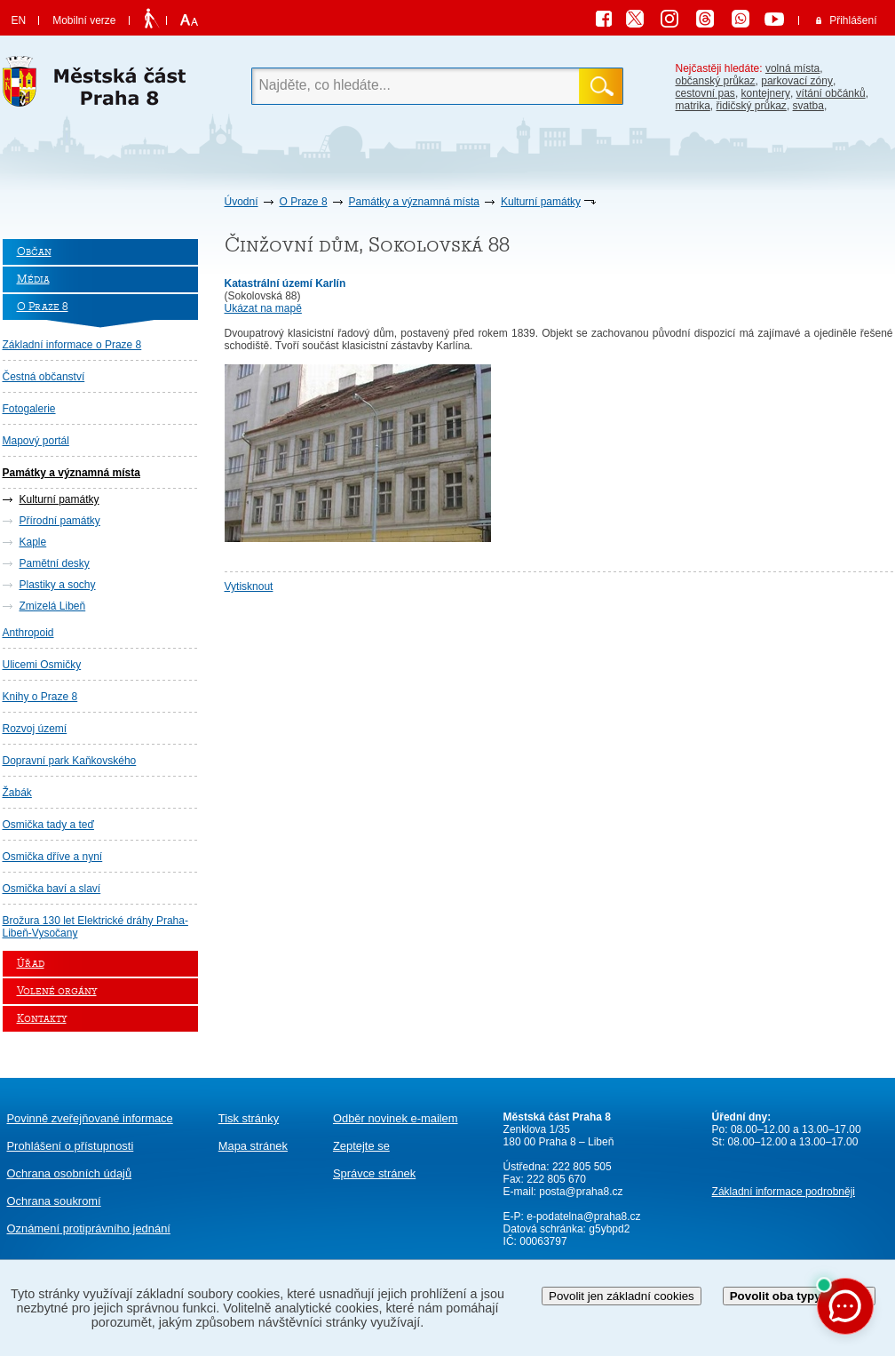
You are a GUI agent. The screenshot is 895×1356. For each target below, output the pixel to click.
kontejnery (765, 93)
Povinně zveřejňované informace (90, 1118)
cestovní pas (705, 93)
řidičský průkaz (752, 106)
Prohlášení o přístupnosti (70, 1146)
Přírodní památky (60, 520)
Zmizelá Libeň (53, 606)
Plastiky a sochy (58, 584)
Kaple (33, 542)
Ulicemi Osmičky (42, 664)
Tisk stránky (248, 1118)
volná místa (792, 68)
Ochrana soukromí (54, 1201)
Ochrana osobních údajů (69, 1173)
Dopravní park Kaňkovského (70, 760)
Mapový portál (36, 441)
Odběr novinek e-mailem (395, 1118)
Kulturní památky (541, 201)
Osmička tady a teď (48, 824)
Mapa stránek (253, 1146)
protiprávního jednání (88, 1228)
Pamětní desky (55, 563)
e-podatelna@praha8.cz (582, 1216)
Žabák (17, 792)
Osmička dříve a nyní (53, 856)
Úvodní (241, 201)
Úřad (30, 963)
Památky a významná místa (414, 201)
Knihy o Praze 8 (40, 696)
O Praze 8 (304, 201)
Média (33, 279)
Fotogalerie (29, 409)
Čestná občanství (44, 377)
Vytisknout (249, 586)
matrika (693, 106)
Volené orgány (57, 991)
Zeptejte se (361, 1146)
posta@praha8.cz (580, 1191)
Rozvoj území (35, 728)
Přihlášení (852, 20)
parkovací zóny (797, 81)
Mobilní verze (83, 20)
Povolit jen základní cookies (621, 1296)
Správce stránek (374, 1173)
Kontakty (42, 1019)
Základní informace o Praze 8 (72, 345)
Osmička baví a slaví (52, 888)
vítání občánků (831, 93)
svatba (808, 106)
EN (19, 20)
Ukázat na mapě (263, 308)
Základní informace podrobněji (783, 1191)
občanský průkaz (716, 81)
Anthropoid (28, 632)
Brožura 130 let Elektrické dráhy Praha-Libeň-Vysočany (95, 926)
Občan (34, 252)
